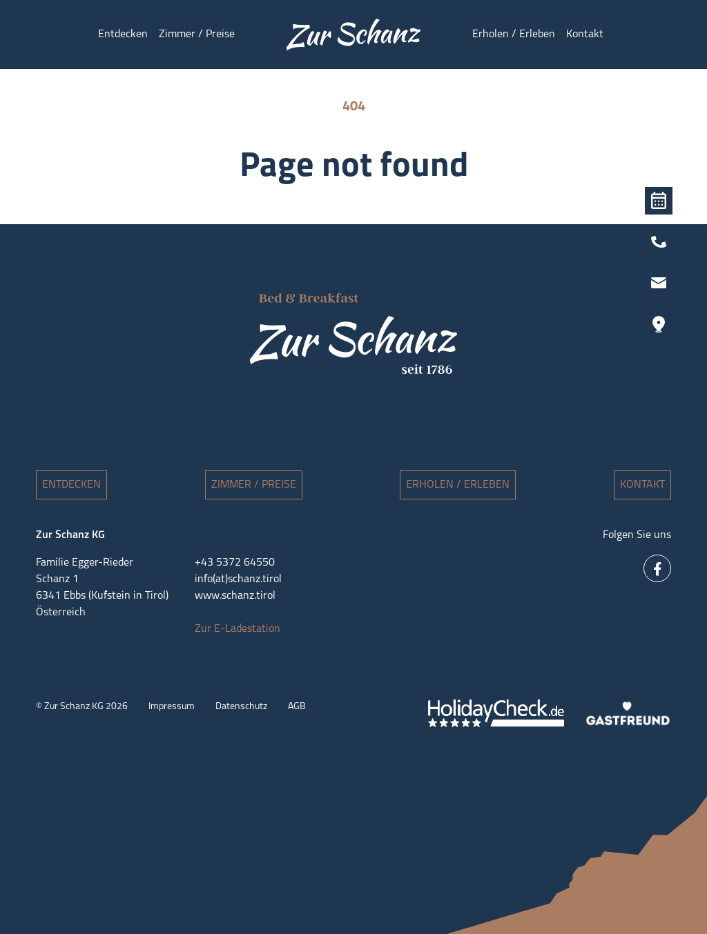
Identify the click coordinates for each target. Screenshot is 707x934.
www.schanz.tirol (235, 596)
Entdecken (71, 484)
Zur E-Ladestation (237, 629)
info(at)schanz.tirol (238, 579)
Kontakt (642, 484)
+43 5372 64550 (235, 562)
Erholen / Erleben (458, 484)
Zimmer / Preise (253, 484)
